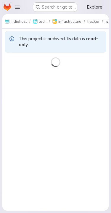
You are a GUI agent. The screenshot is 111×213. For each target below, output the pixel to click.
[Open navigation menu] (17, 7)
